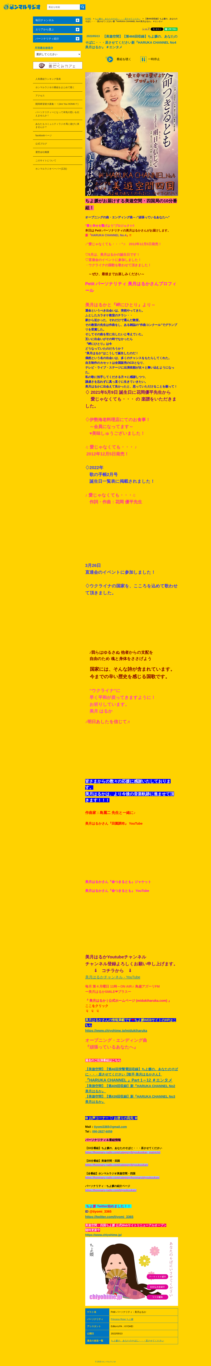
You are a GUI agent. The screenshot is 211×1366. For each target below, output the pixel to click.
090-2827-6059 (102, 1131)
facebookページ (43, 135)
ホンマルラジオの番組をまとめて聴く (55, 87)
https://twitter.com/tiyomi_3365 (109, 1217)
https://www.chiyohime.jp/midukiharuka (116, 1030)
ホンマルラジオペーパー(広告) (51, 168)
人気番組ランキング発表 (48, 79)
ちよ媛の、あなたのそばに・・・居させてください (117, 19)
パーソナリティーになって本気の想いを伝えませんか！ (57, 114)
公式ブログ (41, 143)
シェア (146, 28)
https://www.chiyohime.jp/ (103, 1235)
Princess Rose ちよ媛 (122, 1319)
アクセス (40, 95)
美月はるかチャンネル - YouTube (112, 977)
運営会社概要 (42, 152)
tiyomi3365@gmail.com (110, 1126)
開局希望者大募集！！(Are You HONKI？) (56, 104)
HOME (88, 19)
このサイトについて (45, 160)
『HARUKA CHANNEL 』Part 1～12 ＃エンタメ (128, 1080)
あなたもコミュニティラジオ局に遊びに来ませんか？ (57, 126)
